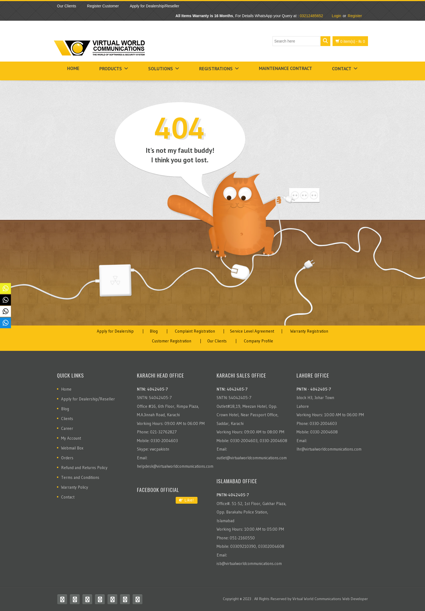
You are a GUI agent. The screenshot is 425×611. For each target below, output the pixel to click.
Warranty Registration (309, 331)
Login (336, 16)
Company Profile (258, 341)
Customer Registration (171, 341)
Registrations (216, 69)
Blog (154, 331)
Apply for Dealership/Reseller (88, 399)
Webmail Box (72, 448)
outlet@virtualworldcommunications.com (252, 457)
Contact (341, 69)
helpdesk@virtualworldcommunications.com (175, 466)
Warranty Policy (74, 487)
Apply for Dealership (115, 331)
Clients (67, 418)
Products (110, 69)
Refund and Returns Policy (84, 467)
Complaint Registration (195, 331)
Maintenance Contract (285, 68)
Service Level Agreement (252, 331)
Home (73, 68)
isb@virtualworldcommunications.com (249, 563)
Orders (67, 457)
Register (355, 16)
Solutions (160, 69)
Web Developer (355, 598)
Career (67, 428)
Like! (186, 500)
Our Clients (217, 341)
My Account (71, 438)
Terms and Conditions (80, 477)
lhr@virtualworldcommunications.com (329, 449)
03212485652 (311, 16)
